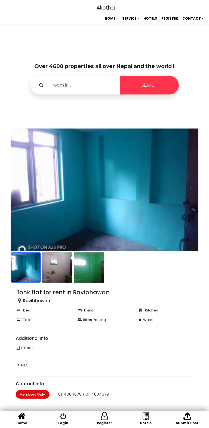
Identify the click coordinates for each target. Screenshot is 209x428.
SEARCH (149, 85)
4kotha (105, 7)
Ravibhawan (36, 301)
